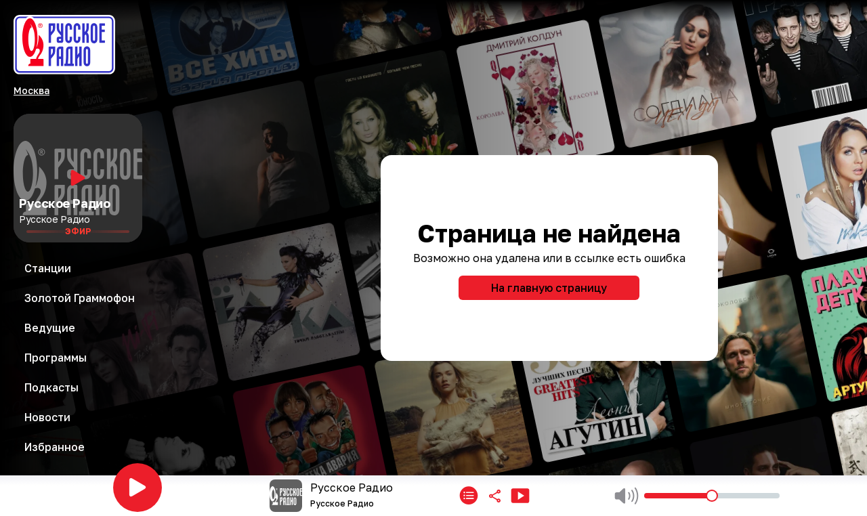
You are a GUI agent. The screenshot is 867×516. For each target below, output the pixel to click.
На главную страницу (549, 288)
